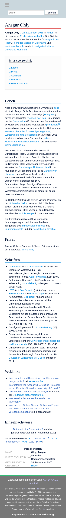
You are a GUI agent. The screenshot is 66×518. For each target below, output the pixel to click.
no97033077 (11, 441)
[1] (59, 124)
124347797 (41, 438)
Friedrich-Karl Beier (36, 118)
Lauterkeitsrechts (14, 229)
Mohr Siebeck (29, 283)
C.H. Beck (29, 296)
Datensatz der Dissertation (27, 429)
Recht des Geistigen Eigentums (29, 42)
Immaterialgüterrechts (33, 225)
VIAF (25, 441)
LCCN (54, 438)
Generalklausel (35, 266)
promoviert (52, 124)
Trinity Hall (49, 114)
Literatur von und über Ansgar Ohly (27, 391)
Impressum (18, 514)
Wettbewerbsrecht (14, 46)
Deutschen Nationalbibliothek (28, 394)
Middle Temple (27, 213)
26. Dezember (29, 32)
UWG (12, 290)
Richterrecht (15, 266)
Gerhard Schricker (14, 145)
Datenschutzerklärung (41, 514)
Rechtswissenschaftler (32, 36)
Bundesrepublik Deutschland (34, 167)
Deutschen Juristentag (21, 357)
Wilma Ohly (28, 249)
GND (30, 438)
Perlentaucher (36, 381)
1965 (40, 32)
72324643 (34, 441)
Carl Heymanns (37, 276)
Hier (37, 489)
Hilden (50, 32)
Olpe (56, 107)
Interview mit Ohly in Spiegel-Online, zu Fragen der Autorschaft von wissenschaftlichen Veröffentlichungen (34, 408)
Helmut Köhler (16, 293)
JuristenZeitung (44, 327)
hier (25, 489)
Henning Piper (37, 293)
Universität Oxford (18, 203)
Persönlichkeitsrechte (44, 229)
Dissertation (19, 121)
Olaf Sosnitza (27, 290)
